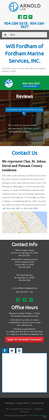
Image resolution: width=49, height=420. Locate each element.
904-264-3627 (32, 25)
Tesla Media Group (36, 415)
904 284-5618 (24, 280)
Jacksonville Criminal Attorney (24, 259)
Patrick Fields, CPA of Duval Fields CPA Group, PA (25, 111)
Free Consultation (30, 86)
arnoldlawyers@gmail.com (26, 288)
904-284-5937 (22, 292)
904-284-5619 (25, 267)
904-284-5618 (15, 23)
